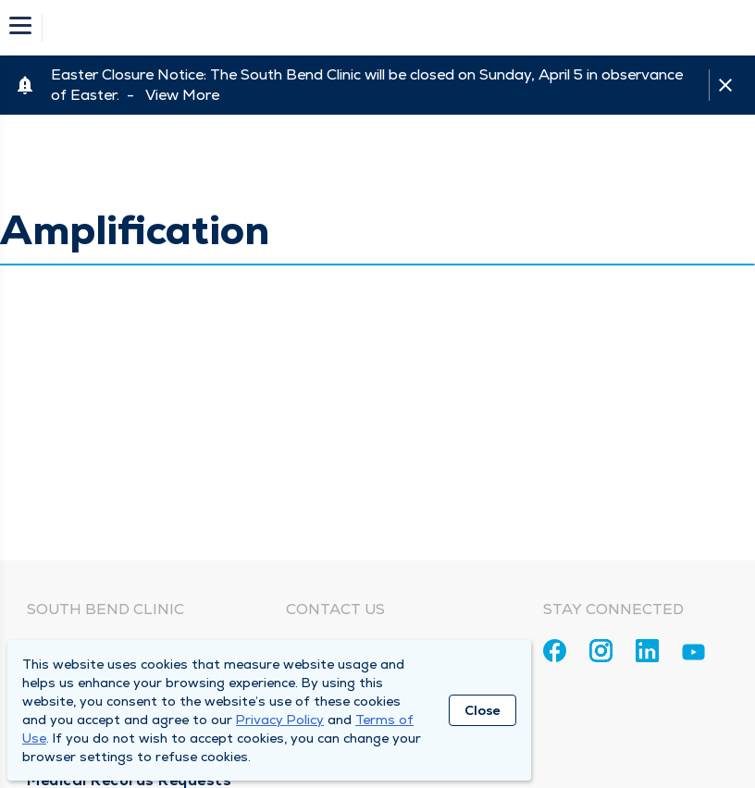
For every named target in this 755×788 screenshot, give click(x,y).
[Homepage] (389, 27)
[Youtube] (693, 655)
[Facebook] (554, 650)
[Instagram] (601, 650)
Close (482, 710)
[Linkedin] (647, 650)
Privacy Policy (280, 719)
